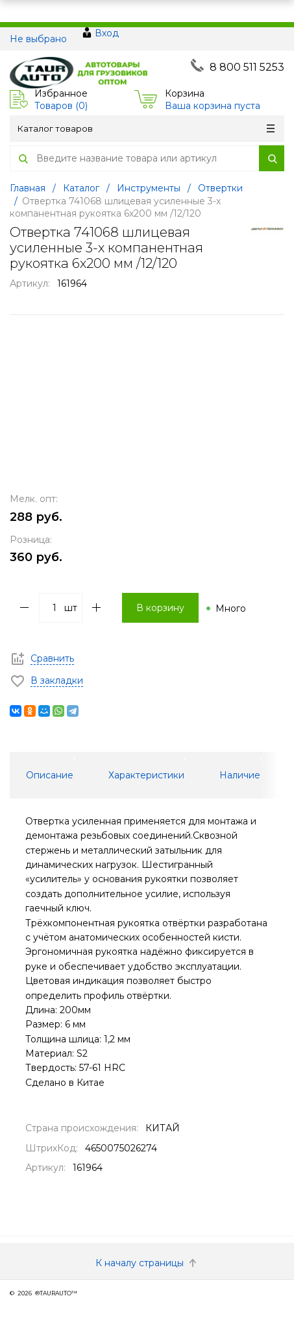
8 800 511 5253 (247, 67)
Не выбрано (38, 39)
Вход (107, 33)
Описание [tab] (49, 775)
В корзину (160, 608)
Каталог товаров (146, 128)
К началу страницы (147, 1263)
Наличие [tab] (239, 775)
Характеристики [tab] (146, 775)
